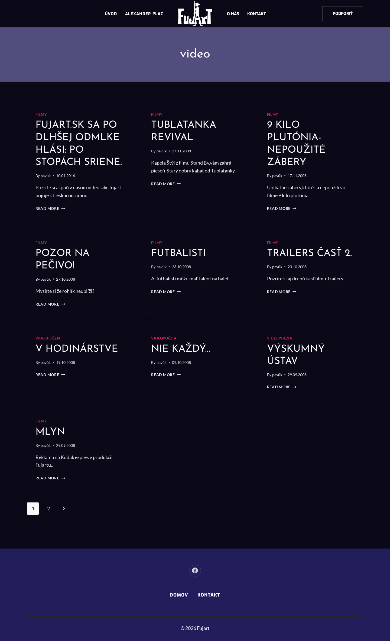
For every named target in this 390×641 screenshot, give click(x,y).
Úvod (111, 14)
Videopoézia (48, 351)
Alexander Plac (144, 14)
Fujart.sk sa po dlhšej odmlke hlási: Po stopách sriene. (78, 150)
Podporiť (343, 13)
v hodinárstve (79, 361)
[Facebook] (195, 570)
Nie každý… (182, 361)
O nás (233, 14)
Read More (50, 220)
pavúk (46, 188)
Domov (179, 595)
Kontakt (256, 14)
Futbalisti (180, 266)
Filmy (41, 115)
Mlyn (50, 444)
